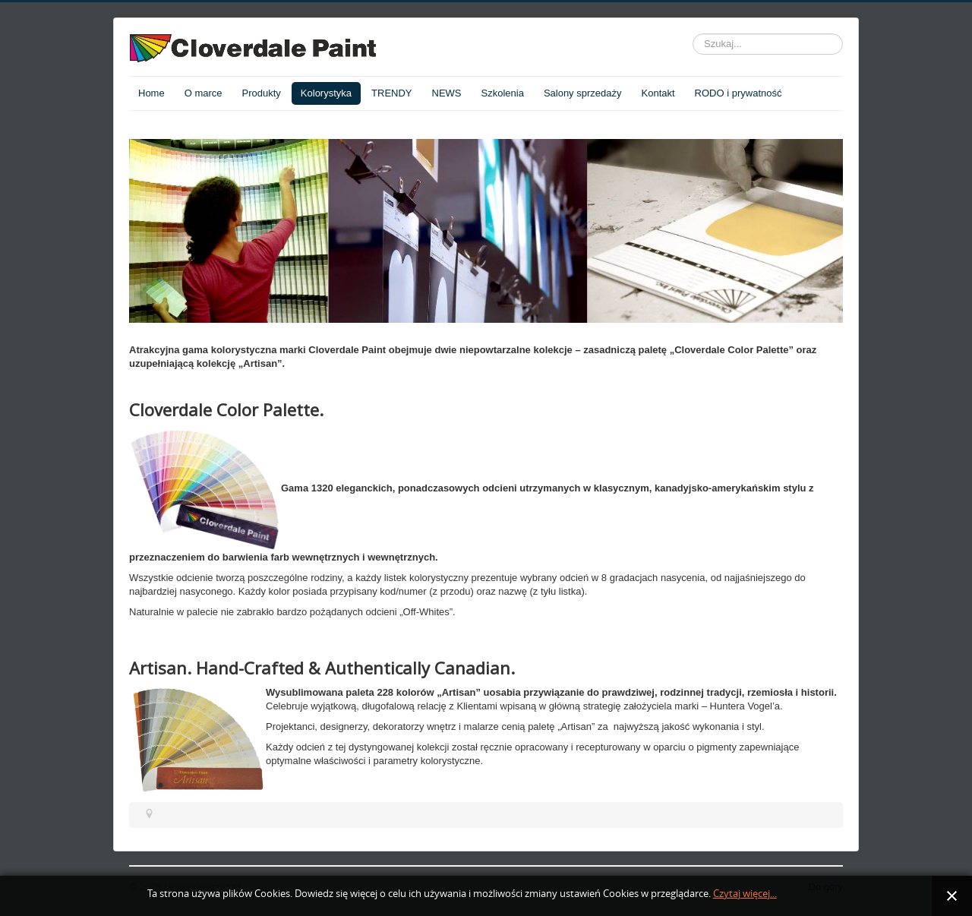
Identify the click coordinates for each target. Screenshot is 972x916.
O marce (203, 93)
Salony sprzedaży (583, 93)
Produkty (261, 93)
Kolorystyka (326, 93)
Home (151, 93)
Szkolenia (502, 93)
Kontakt (658, 93)
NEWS (447, 93)
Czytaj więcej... (745, 893)
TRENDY (391, 93)
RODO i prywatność (738, 93)
